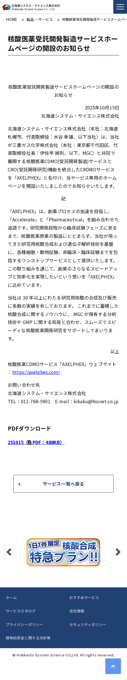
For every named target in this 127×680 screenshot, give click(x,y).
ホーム (11, 597)
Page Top (115, 668)
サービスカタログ (21, 610)
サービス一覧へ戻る (63, 483)
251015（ (36, 441)
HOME (10, 19)
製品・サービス (36, 19)
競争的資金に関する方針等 (28, 637)
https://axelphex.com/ (36, 371)
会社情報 (76, 610)
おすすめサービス (84, 597)
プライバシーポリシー (24, 624)
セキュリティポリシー (87, 624)
